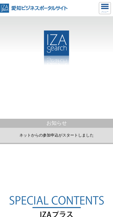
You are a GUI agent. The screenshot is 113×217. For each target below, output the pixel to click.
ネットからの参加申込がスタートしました (56, 135)
